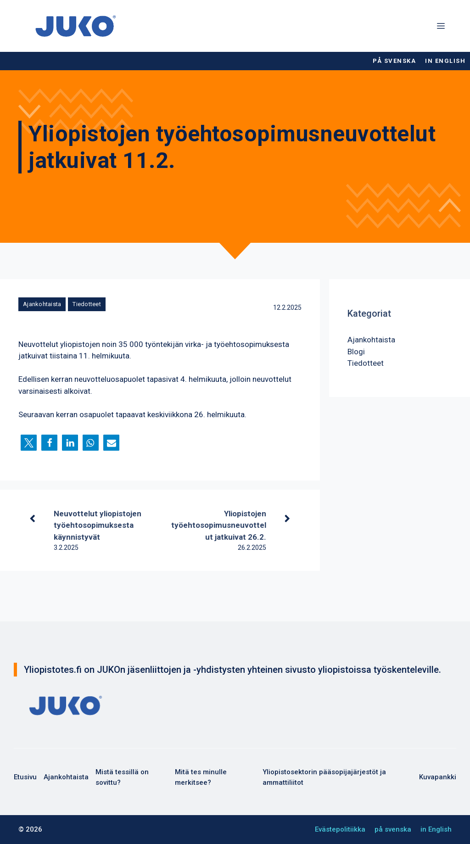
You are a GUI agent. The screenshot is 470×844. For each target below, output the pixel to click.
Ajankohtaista (42, 304)
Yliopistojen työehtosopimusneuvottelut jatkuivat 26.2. (218, 525)
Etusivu (25, 777)
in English (445, 60)
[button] (29, 443)
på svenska (394, 60)
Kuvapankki (437, 777)
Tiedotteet (87, 304)
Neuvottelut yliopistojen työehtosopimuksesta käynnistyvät (97, 525)
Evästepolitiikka (340, 829)
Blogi (356, 351)
